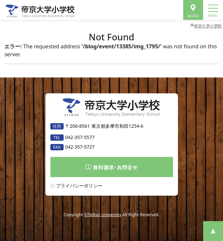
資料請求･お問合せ (111, 167)
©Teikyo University (102, 214)
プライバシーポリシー (79, 185)
